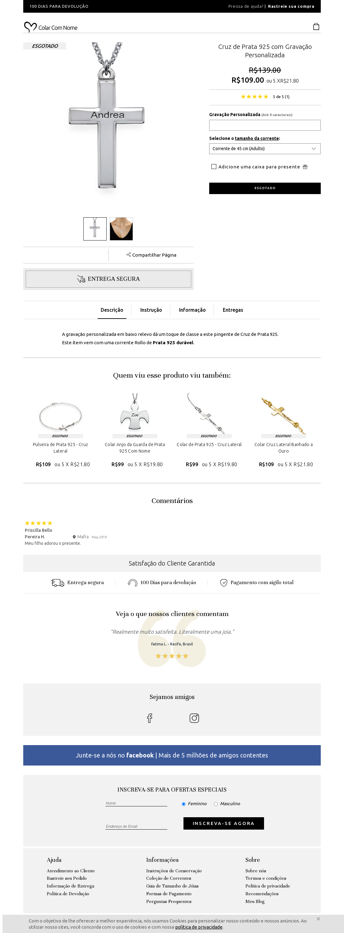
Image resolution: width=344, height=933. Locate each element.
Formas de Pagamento (169, 893)
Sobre (252, 859)
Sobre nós (255, 871)
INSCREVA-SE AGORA (224, 823)
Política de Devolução (68, 893)
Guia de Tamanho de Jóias (172, 886)
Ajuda (54, 859)
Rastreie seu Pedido (67, 878)
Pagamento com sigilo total (256, 582)
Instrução (151, 310)
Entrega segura (77, 582)
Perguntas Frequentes (169, 901)
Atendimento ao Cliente (71, 871)
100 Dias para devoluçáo (162, 582)
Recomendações (262, 893)
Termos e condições (265, 878)
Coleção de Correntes (168, 878)
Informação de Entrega (70, 886)
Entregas (233, 310)
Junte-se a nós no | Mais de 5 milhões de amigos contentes (172, 755)
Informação (192, 310)
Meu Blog (255, 901)
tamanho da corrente (257, 138)
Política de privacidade (267, 886)
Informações (162, 859)
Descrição (112, 310)
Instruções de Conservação (174, 871)
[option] (106, 6)
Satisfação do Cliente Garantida (172, 563)
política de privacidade (199, 927)
